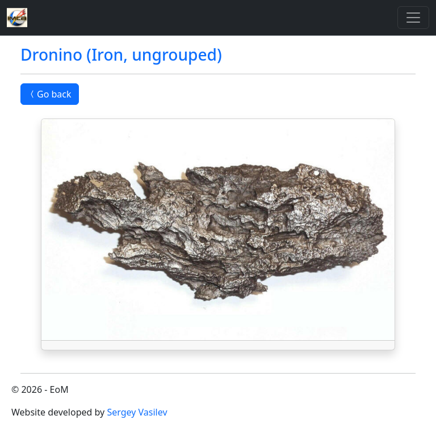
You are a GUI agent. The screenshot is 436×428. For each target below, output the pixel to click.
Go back (50, 94)
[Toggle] (413, 17)
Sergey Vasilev (137, 412)
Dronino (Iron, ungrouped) (121, 54)
